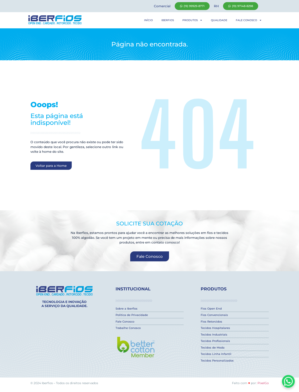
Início (148, 20)
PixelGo (263, 383)
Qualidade (219, 20)
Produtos (192, 20)
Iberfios (167, 20)
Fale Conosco (249, 20)
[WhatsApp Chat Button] (288, 381)
